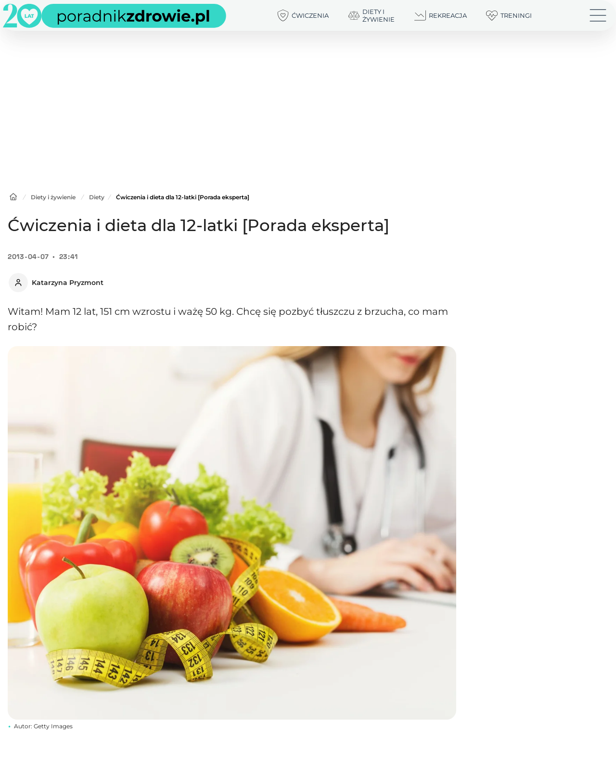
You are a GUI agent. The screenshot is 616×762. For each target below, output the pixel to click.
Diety (96, 197)
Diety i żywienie (53, 197)
